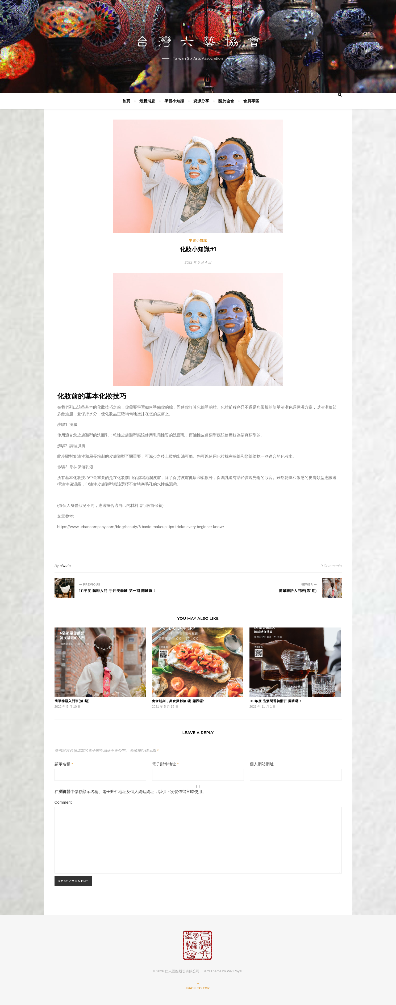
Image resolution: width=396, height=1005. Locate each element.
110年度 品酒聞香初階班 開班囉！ (275, 701)
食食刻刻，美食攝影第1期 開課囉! (178, 701)
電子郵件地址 (165, 764)
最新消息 (147, 100)
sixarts (65, 566)
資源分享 (201, 100)
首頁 (126, 100)
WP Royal (234, 971)
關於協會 (226, 100)
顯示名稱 (64, 764)
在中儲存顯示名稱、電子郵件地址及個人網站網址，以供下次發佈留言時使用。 (130, 791)
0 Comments (330, 566)
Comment (63, 802)
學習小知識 (174, 100)
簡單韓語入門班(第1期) (72, 701)
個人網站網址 (262, 764)
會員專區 (251, 100)
